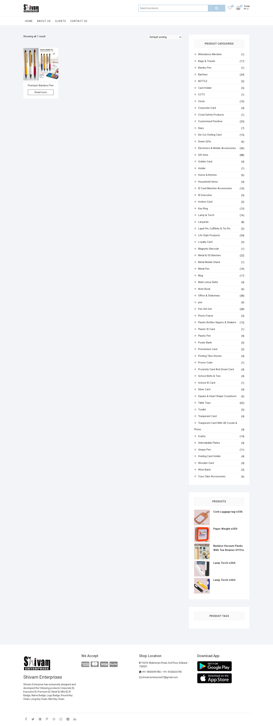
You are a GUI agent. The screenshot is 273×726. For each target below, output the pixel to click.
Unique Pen (204, 449)
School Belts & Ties (209, 376)
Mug (200, 275)
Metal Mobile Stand (209, 262)
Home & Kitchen (207, 174)
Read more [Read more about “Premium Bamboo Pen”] (41, 92)
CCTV (201, 94)
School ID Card (206, 382)
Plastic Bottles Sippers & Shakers (217, 322)
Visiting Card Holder (209, 456)
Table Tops (204, 402)
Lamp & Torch (206, 215)
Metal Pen (203, 268)
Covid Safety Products (211, 114)
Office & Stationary (209, 295)
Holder (202, 168)
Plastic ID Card (206, 329)
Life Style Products (209, 235)
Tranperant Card (207, 416)
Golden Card (205, 161)
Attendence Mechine (210, 54)
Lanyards (203, 221)
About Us (44, 21)
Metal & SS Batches (209, 255)
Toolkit (202, 409)
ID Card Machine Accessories (215, 188)
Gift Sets (203, 154)
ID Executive (205, 195)
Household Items (208, 181)
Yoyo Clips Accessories (211, 476)
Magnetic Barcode (208, 248)
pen (200, 302)
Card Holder (205, 87)
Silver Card (204, 389)
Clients (60, 21)
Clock (201, 101)
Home (29, 21)
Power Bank (205, 342)
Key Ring (203, 208)
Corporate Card (207, 107)
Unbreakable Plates (209, 442)
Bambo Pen (204, 67)
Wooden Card (206, 463)
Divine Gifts (204, 141)
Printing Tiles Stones (210, 356)
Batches (203, 74)
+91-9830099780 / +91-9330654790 (160, 671)
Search (216, 8)
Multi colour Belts (208, 282)
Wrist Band (204, 469)
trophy (201, 436)
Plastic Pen (204, 335)
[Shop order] (165, 37)
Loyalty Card (205, 242)
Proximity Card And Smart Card (216, 369)
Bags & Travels (206, 61)
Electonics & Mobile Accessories (217, 148)
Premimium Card (207, 349)
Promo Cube (205, 362)
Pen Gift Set (205, 309)
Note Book (204, 289)
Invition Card (205, 201)
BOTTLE (202, 81)
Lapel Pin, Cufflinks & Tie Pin (214, 228)
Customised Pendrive (210, 121)
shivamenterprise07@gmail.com (158, 677)
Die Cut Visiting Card (209, 134)
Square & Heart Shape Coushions (217, 396)
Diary (201, 128)
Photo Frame (205, 315)
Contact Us (79, 21)
